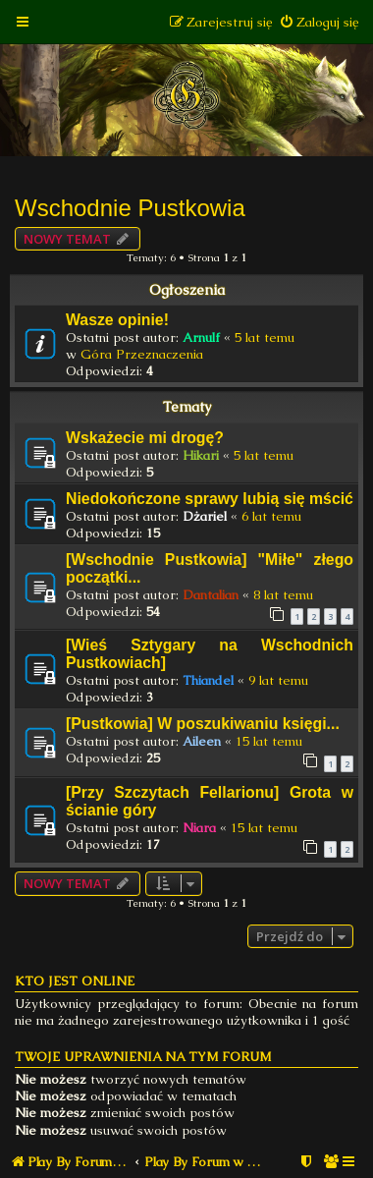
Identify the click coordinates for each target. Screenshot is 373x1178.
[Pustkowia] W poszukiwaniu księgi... (203, 723)
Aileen (202, 741)
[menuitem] (318, 22)
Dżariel (205, 516)
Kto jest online (74, 981)
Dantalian (211, 595)
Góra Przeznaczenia (141, 354)
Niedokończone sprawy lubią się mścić (209, 498)
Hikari (201, 455)
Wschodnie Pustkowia (130, 208)
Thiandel (208, 680)
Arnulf (201, 337)
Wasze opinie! (117, 319)
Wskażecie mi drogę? (145, 437)
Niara (199, 827)
